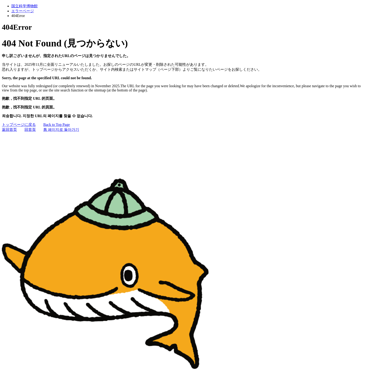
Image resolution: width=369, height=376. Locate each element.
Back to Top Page (56, 125)
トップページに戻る (19, 125)
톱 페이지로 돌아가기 (61, 130)
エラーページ (22, 11)
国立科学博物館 (24, 6)
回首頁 (30, 130)
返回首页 (9, 130)
